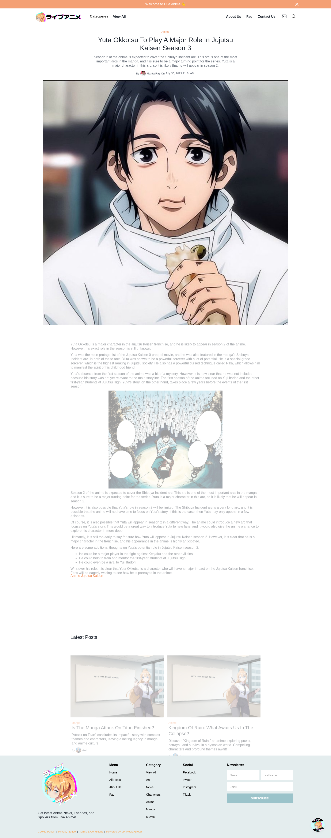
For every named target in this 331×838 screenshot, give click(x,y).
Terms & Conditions (91, 831)
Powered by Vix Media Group (124, 831)
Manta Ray (153, 73)
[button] (99, 16)
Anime (165, 31)
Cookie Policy (46, 831)
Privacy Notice (67, 831)
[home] (58, 16)
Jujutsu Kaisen (92, 576)
